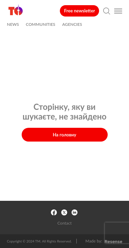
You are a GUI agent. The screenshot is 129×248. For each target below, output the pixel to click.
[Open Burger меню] (118, 11)
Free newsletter (79, 10)
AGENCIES (72, 24)
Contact (64, 223)
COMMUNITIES (40, 24)
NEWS (13, 24)
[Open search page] (106, 11)
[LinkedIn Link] (75, 212)
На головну (64, 134)
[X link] (64, 212)
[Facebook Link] (54, 212)
